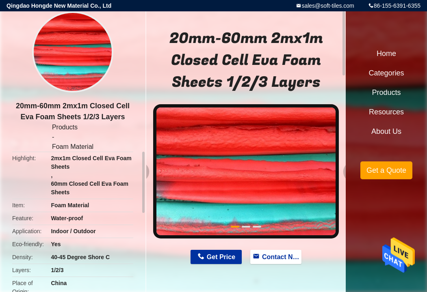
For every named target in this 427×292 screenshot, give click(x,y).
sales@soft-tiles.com (327, 5)
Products (65, 127)
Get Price (221, 256)
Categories (386, 73)
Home (386, 53)
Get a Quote (386, 170)
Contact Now (281, 256)
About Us (386, 131)
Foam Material (72, 146)
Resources (386, 112)
